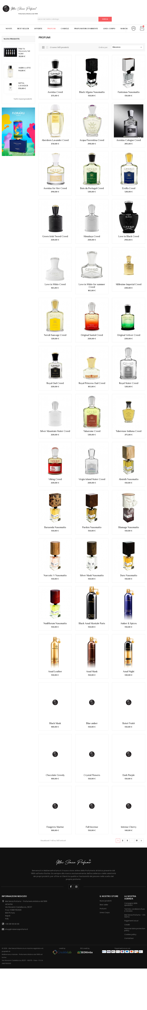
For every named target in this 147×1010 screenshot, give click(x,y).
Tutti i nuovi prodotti (23, 99)
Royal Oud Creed (55, 383)
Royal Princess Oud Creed (92, 383)
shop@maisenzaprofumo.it (16, 794)
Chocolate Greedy (55, 640)
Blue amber (92, 588)
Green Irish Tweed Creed (55, 236)
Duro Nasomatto (128, 508)
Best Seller (23, 29)
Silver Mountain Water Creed (55, 431)
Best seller (104, 770)
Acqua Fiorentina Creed (92, 140)
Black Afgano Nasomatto (92, 92)
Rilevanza (127, 47)
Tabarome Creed (91, 431)
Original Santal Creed (92, 335)
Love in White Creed (55, 284)
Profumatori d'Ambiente (86, 29)
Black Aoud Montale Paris (92, 522)
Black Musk (55, 588)
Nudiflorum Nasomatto (55, 522)
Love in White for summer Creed (92, 285)
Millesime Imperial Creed (128, 284)
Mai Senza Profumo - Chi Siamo (134, 781)
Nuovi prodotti (106, 766)
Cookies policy (130, 800)
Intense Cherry (128, 692)
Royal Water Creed (128, 383)
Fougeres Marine (55, 692)
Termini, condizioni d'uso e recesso (134, 775)
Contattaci (129, 804)
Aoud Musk (91, 536)
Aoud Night (128, 536)
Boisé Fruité (128, 588)
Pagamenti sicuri (131, 786)
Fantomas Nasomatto (129, 92)
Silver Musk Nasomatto (92, 508)
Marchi (124, 29)
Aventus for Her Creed (55, 188)
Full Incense (92, 692)
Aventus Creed (55, 92)
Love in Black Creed (128, 236)
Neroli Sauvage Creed (55, 335)
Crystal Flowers (92, 640)
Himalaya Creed (92, 236)
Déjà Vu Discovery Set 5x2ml (24, 51)
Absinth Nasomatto (128, 479)
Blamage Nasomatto (128, 493)
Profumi (51, 29)
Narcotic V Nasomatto (55, 508)
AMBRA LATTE (24, 68)
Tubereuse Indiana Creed (128, 431)
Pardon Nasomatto (91, 493)
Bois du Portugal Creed (92, 188)
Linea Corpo (109, 29)
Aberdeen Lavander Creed (55, 140)
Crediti (127, 790)
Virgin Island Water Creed (92, 479)
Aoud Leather (55, 536)
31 (137, 706)
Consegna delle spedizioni (130, 769)
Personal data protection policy (134, 795)
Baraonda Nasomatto (55, 493)
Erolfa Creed (128, 188)
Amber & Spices (129, 522)
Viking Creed (55, 479)
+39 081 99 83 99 (12, 789)
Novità (9, 29)
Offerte (38, 29)
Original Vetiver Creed (128, 335)
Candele (65, 29)
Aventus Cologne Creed (128, 140)
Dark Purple (129, 640)
